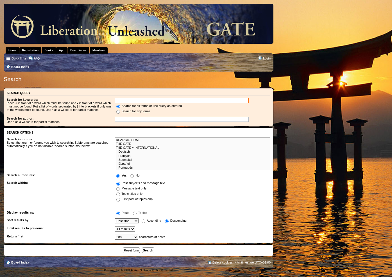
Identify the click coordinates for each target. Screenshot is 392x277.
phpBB (124, 270)
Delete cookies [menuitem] (222, 262)
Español (192, 164)
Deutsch (192, 152)
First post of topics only (134, 199)
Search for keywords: (22, 99)
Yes (121, 175)
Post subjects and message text (140, 183)
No (134, 175)
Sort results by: (18, 220)
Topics (140, 212)
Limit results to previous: (25, 228)
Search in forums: (20, 139)
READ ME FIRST (192, 140)
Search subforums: (21, 175)
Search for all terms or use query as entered (149, 105)
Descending (176, 220)
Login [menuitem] (267, 58)
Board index (20, 262)
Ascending (151, 220)
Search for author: (20, 118)
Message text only (131, 188)
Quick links (19, 58)
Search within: (17, 182)
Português (192, 168)
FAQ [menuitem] (36, 58)
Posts (123, 212)
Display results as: (20, 212)
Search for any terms (133, 111)
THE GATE (192, 144)
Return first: (15, 236)
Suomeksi (192, 160)
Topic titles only (129, 193)
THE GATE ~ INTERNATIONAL (192, 148)
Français (192, 156)
